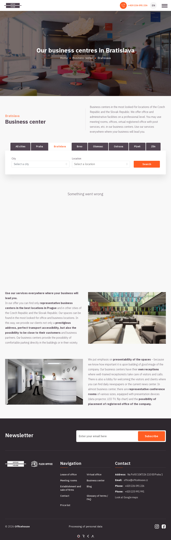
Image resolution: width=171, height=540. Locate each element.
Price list (65, 505)
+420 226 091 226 (137, 5)
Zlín (153, 146)
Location (76, 158)
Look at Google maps (126, 497)
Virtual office (94, 474)
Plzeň (137, 146)
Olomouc (98, 146)
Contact (64, 495)
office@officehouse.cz (136, 480)
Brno (79, 146)
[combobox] (41, 164)
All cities (20, 146)
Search (146, 164)
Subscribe (151, 436)
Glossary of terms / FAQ (97, 497)
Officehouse (22, 526)
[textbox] (39, 164)
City (14, 158)
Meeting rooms (68, 480)
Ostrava (118, 146)
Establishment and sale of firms (70, 488)
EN (153, 5)
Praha (39, 146)
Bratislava (60, 146)
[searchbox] (99, 164)
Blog (89, 486)
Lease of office (68, 474)
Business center (96, 480)
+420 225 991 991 (134, 491)
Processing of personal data (85, 526)
